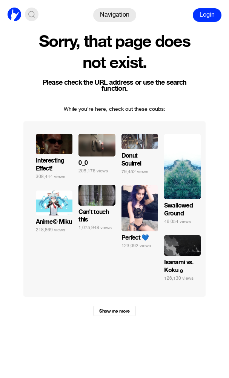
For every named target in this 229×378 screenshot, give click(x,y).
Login (207, 15)
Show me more (114, 311)
